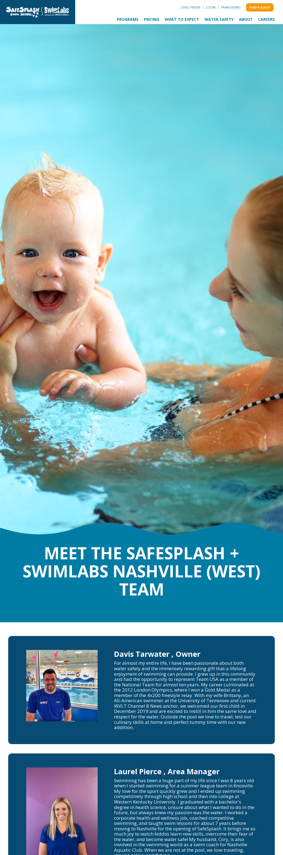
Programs (127, 19)
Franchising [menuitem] (231, 7)
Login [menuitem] (210, 7)
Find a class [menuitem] (259, 7)
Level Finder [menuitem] (190, 7)
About (246, 19)
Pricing (151, 19)
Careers (266, 19)
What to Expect (182, 19)
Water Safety (219, 19)
